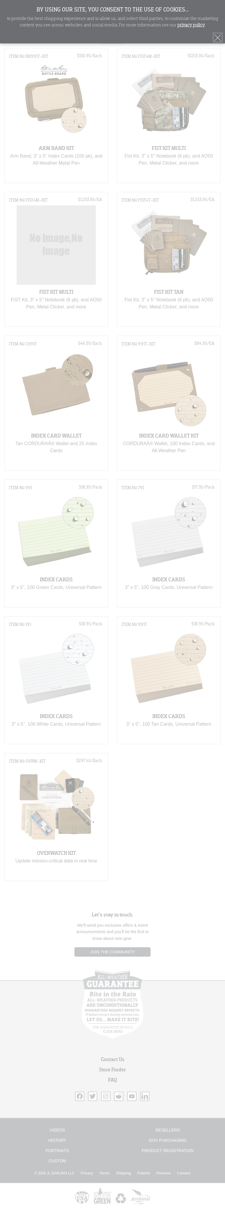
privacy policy (191, 25)
